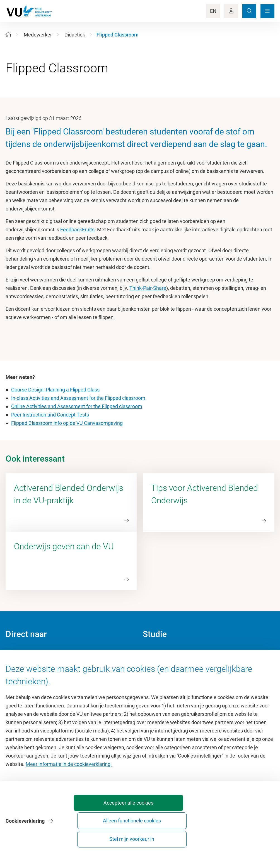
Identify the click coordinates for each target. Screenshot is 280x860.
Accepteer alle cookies (119, 836)
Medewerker (38, 35)
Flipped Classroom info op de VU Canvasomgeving (67, 423)
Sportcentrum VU (25, 678)
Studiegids (154, 665)
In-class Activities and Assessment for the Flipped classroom (78, 398)
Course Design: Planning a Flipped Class (55, 390)
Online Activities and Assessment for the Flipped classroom (76, 406)
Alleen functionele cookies (181, 836)
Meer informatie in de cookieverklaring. (69, 795)
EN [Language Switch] (213, 11)
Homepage (18, 653)
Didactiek (74, 35)
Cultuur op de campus (30, 665)
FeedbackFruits (77, 229)
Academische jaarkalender (172, 653)
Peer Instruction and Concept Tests (50, 415)
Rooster (151, 678)
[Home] (8, 35)
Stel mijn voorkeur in (243, 836)
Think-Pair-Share (147, 288)
